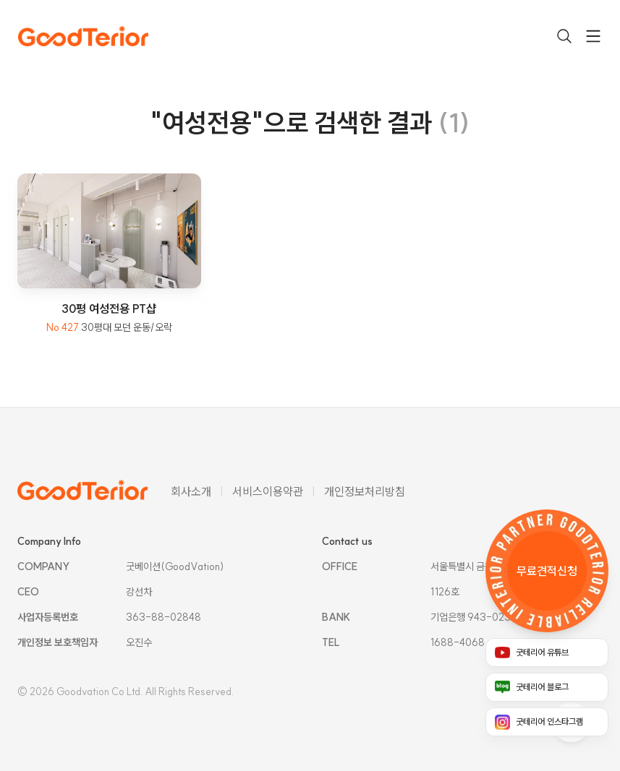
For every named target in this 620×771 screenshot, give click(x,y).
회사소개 (191, 491)
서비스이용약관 (267, 491)
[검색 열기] (564, 36)
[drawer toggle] (593, 36)
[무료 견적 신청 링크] (546, 570)
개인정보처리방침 (364, 491)
